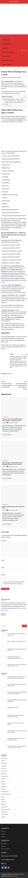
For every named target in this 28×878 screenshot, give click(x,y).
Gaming (2, 783)
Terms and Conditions (5, 848)
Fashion (2, 778)
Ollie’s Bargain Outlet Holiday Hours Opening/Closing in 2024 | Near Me (12, 463)
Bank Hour (3, 758)
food (2, 781)
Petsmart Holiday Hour (7, 307)
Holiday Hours (6, 64)
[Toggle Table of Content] (23, 97)
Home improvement (8, 52)
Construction (3, 771)
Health (2, 789)
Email (3, 567)
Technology (6, 40)
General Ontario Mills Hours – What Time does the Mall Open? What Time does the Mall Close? (15, 101)
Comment (4, 540)
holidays (3, 153)
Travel (2, 817)
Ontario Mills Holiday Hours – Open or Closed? (13, 99)
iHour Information (15, 874)
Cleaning (3, 768)
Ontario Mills (6, 285)
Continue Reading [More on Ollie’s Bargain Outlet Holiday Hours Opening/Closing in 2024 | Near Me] (6, 478)
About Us (3, 831)
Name (3, 560)
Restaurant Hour (7, 60)
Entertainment (6, 44)
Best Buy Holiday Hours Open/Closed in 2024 (13, 507)
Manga (2, 804)
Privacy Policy (4, 843)
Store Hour (6, 56)
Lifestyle (2, 801)
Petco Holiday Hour (18, 307)
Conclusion (5, 104)
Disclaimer (3, 846)
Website (3, 574)
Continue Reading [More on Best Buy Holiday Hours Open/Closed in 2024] (6, 524)
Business (5, 48)
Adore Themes (14, 876)
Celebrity (3, 766)
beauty (2, 760)
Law (2, 796)
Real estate (3, 806)
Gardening (3, 786)
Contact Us (3, 834)
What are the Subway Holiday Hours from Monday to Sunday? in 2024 (12, 419)
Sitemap (2, 836)
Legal (2, 799)
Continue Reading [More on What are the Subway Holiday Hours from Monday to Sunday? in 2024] (6, 434)
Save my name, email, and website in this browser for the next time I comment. (13, 582)
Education (3, 773)
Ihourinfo (18, 77)
